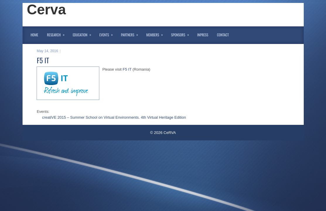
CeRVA (169, 132)
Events (108, 33)
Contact (223, 34)
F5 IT (127, 69)
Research (58, 33)
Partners (131, 33)
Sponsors (182, 33)
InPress (202, 34)
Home (34, 34)
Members (156, 33)
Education (84, 33)
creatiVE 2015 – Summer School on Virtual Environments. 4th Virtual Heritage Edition (114, 117)
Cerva (46, 9)
